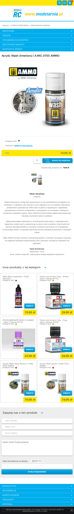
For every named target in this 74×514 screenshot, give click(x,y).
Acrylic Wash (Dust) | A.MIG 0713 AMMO (54, 365)
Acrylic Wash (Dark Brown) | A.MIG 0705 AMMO (18, 365)
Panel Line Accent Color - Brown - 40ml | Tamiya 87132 (55, 278)
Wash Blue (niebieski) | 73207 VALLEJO (16, 278)
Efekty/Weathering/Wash (40, 25)
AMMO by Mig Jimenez (23, 146)
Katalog (6, 25)
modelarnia (37, 13)
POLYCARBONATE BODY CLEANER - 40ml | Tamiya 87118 (18, 321)
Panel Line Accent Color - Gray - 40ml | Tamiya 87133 (54, 321)
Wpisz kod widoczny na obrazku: (15, 461)
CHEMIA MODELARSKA (20, 25)
